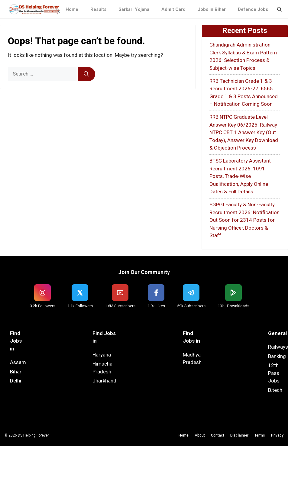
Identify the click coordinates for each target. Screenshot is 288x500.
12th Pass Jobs (274, 373)
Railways (278, 347)
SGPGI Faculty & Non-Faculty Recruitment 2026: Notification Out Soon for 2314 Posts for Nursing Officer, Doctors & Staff (244, 220)
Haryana (101, 355)
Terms (259, 435)
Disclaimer (239, 435)
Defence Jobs (253, 9)
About (200, 435)
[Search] (86, 74)
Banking (277, 356)
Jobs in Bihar (212, 9)
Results (98, 9)
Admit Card (173, 9)
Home (72, 9)
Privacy (277, 435)
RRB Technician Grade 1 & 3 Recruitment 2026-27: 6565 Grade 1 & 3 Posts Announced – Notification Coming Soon (243, 92)
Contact (217, 435)
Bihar (15, 372)
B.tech (275, 390)
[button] (279, 9)
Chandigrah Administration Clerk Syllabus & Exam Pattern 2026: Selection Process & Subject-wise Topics (243, 56)
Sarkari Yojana (133, 9)
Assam (18, 362)
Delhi (15, 381)
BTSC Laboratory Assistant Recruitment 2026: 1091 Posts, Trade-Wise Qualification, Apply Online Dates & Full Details (240, 176)
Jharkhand (104, 381)
